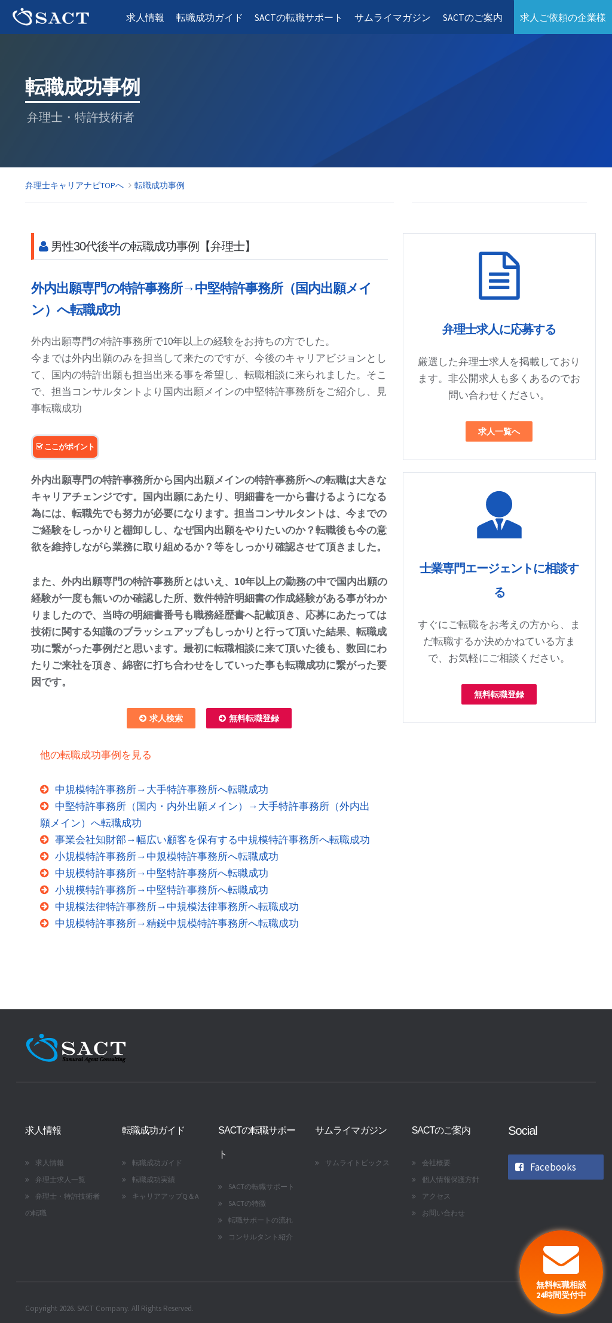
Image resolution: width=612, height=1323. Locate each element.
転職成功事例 (159, 185)
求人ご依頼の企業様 (563, 17)
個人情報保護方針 (450, 1179)
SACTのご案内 (472, 17)
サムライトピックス (357, 1162)
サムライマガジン (392, 17)
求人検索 (161, 718)
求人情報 (143, 17)
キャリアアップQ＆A (165, 1196)
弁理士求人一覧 (60, 1179)
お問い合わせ (443, 1212)
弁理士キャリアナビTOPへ (74, 185)
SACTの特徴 (247, 1203)
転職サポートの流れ (260, 1219)
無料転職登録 (249, 718)
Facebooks (545, 1167)
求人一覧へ (499, 431)
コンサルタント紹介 (260, 1236)
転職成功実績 (153, 1179)
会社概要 (436, 1162)
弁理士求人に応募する (499, 329)
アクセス (436, 1196)
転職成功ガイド (208, 17)
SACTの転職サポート (297, 17)
